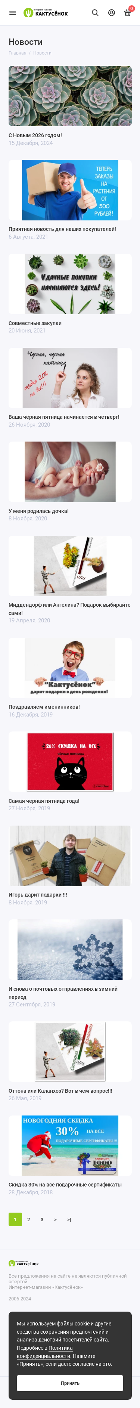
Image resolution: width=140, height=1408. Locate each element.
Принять (70, 1383)
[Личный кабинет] (112, 13)
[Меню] (12, 12)
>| (69, 1219)
